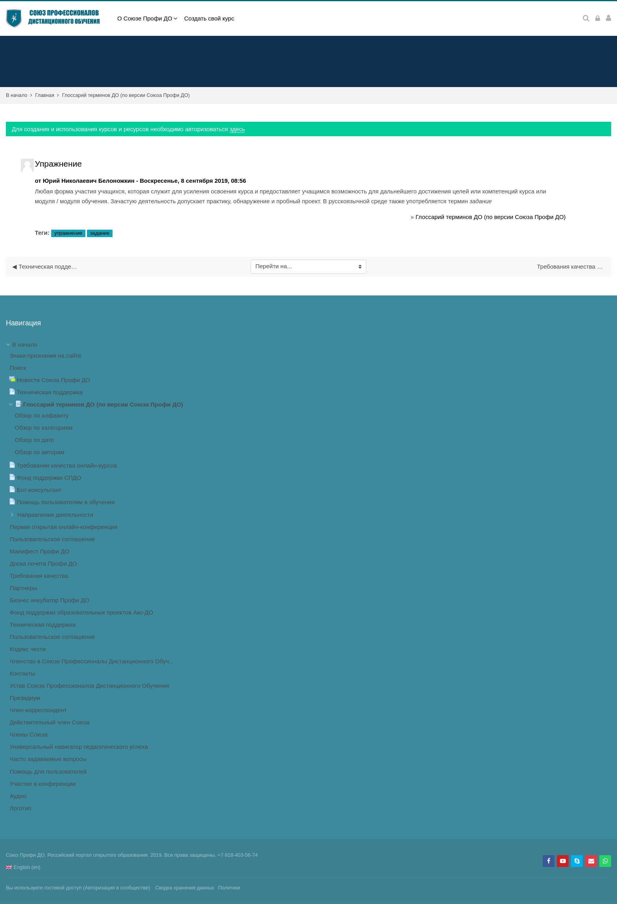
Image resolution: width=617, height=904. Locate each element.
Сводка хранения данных (184, 888)
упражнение (68, 233)
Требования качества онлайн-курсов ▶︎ (571, 266)
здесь (237, 129)
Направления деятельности (55, 514)
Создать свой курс (209, 18)
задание (99, 233)
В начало (16, 95)
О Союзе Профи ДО (144, 18)
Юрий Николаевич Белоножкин (89, 180)
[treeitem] (308, 576)
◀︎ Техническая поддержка (46, 266)
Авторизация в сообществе (116, 888)
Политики (229, 888)
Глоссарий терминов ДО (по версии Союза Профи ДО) (126, 95)
